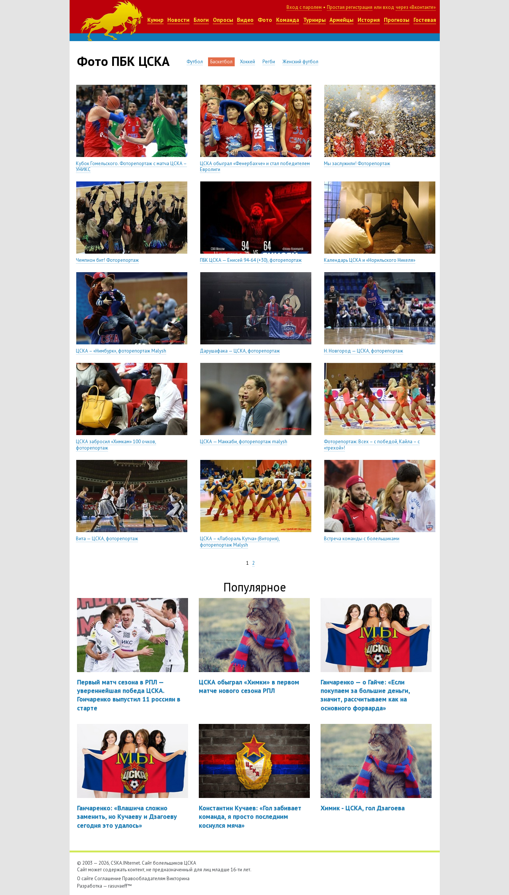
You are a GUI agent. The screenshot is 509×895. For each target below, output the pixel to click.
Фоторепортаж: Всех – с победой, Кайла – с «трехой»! (372, 444)
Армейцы (341, 19)
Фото (265, 19)
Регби (268, 62)
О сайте (85, 878)
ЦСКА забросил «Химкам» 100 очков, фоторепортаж (116, 444)
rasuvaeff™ (120, 886)
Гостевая (424, 19)
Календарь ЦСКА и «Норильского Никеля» (369, 260)
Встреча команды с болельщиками (361, 538)
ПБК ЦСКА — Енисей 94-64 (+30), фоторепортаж (251, 260)
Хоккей (247, 62)
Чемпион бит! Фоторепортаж (107, 260)
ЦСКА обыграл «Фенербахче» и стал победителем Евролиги (255, 166)
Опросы (223, 19)
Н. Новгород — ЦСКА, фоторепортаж (363, 351)
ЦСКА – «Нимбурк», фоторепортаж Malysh (121, 351)
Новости (178, 19)
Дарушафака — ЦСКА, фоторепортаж (240, 351)
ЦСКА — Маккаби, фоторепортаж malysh (243, 441)
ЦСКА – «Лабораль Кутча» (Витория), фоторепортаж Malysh (240, 541)
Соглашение (107, 878)
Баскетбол (221, 62)
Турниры (314, 19)
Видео (245, 19)
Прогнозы (396, 19)
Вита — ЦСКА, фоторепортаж (107, 538)
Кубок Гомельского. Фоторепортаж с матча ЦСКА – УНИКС (131, 166)
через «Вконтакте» (416, 7)
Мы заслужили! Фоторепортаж (357, 163)
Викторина (178, 878)
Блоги (201, 19)
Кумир (155, 19)
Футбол (195, 62)
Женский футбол (300, 62)
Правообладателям (143, 878)
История (369, 19)
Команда (287, 19)
